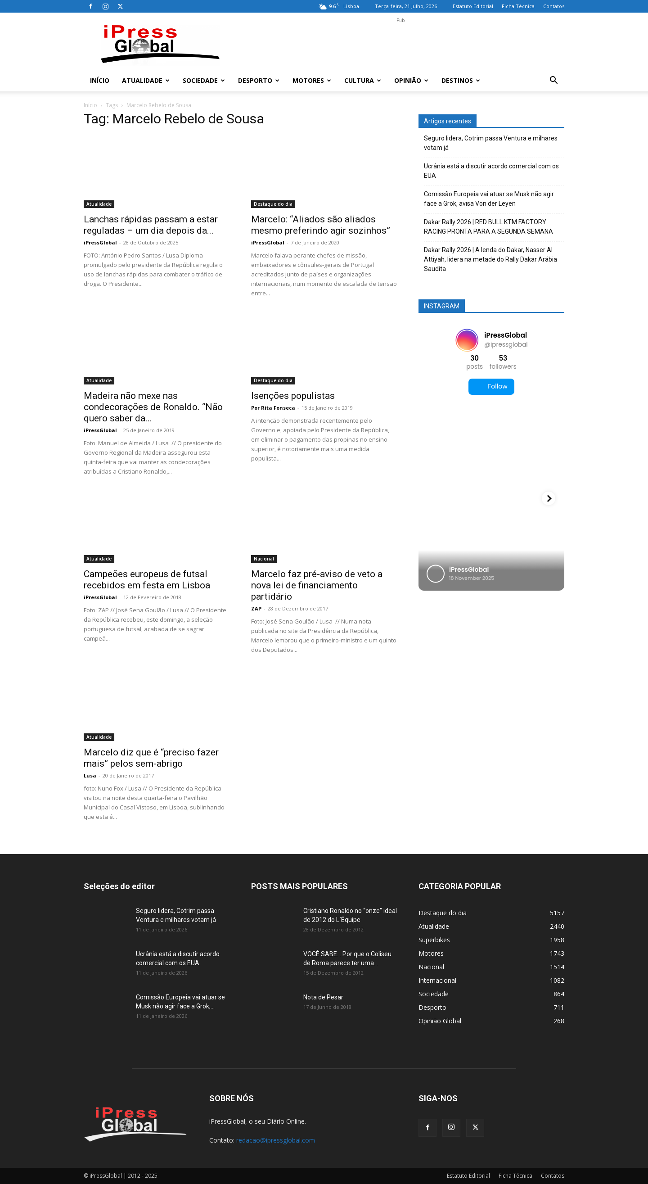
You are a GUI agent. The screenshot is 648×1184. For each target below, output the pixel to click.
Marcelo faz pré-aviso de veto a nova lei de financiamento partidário (316, 585)
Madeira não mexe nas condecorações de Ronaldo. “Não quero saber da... (153, 407)
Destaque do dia (273, 204)
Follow (491, 386)
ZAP (256, 608)
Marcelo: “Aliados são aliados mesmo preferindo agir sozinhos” (320, 225)
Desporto (258, 80)
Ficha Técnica (518, 6)
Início (99, 80)
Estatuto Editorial (473, 6)
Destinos (460, 80)
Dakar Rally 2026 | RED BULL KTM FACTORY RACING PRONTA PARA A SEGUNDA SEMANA (488, 226)
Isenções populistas (293, 395)
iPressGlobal (100, 242)
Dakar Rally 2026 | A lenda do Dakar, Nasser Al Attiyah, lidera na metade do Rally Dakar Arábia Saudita (490, 259)
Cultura (362, 80)
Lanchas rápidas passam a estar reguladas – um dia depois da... (151, 225)
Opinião (411, 80)
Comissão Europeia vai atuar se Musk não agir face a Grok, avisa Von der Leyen (489, 198)
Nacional (264, 559)
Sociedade (204, 80)
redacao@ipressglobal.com (275, 1140)
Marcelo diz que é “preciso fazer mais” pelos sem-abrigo (151, 758)
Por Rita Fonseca (273, 407)
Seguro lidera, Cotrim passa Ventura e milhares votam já (491, 143)
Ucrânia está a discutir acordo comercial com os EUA (491, 171)
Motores (311, 80)
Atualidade (146, 80)
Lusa (90, 775)
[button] (553, 81)
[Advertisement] (400, 45)
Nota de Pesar (323, 997)
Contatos (553, 6)
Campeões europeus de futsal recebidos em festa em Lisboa (147, 580)
